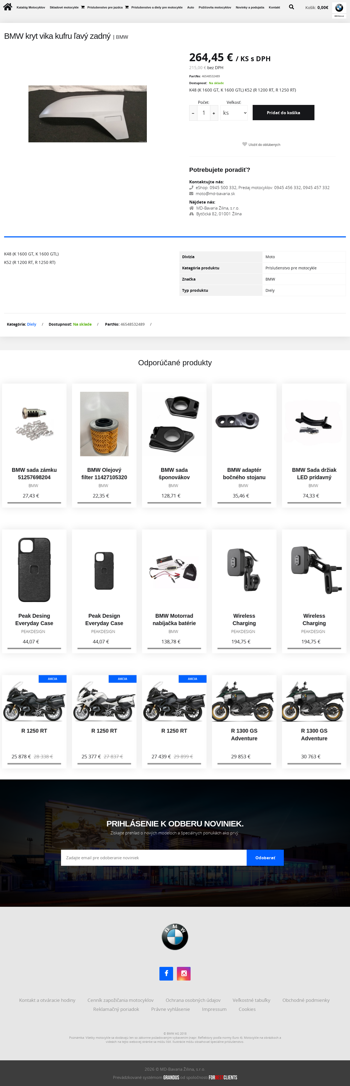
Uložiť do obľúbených (264, 144)
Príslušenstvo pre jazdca (105, 7)
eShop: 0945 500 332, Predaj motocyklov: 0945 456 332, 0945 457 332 (259, 187)
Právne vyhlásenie (171, 1009)
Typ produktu (195, 290)
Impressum (215, 1009)
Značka (189, 279)
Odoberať (265, 857)
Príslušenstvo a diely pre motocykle (157, 7)
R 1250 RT (35, 735)
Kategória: (16, 324)
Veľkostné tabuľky (252, 1000)
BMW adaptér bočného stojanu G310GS (245, 482)
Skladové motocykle (64, 7)
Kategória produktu (200, 267)
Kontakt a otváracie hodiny (48, 1000)
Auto (190, 7)
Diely (31, 324)
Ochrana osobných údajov (194, 1000)
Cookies (248, 1009)
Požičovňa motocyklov (215, 7)
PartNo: (195, 76)
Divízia (188, 256)
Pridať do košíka (283, 112)
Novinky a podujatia (250, 7)
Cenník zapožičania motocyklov (121, 1000)
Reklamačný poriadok (116, 1009)
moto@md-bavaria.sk (212, 193)
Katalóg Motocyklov (31, 7)
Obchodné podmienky (306, 1000)
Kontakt (274, 7)
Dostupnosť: (198, 83)
